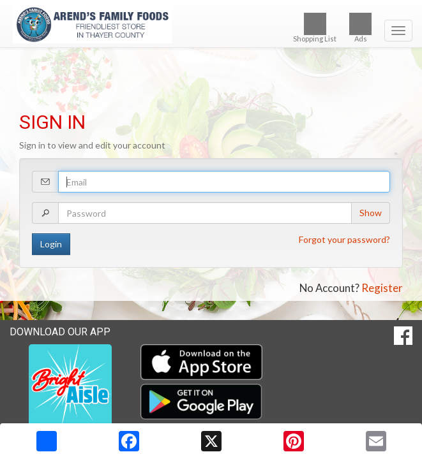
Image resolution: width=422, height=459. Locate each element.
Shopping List (314, 28)
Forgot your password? (344, 239)
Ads (360, 28)
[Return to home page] (211, 24)
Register (382, 288)
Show (370, 212)
